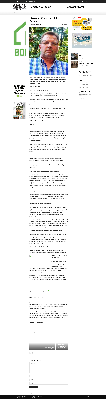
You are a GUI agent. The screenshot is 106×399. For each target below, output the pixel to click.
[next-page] (32, 353)
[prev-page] (30, 353)
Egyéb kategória (35, 347)
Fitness (80, 80)
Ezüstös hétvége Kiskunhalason (83, 82)
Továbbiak (82, 98)
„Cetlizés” (35, 348)
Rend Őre (81, 61)
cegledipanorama (40, 24)
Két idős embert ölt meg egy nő (49, 348)
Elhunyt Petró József (84, 91)
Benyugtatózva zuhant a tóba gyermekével (62, 347)
